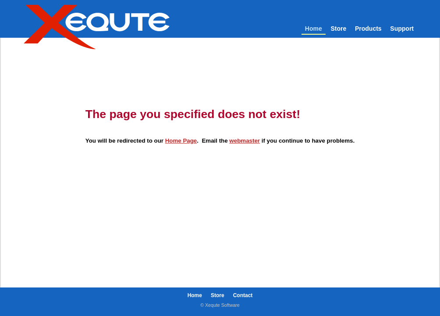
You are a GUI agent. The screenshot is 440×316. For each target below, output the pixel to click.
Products (368, 28)
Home (313, 28)
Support (402, 28)
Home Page (181, 140)
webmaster (244, 140)
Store (338, 28)
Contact (243, 295)
